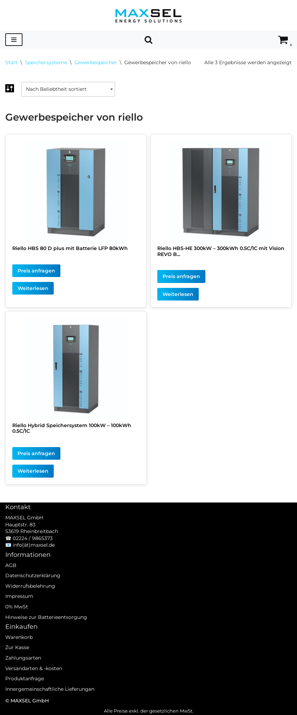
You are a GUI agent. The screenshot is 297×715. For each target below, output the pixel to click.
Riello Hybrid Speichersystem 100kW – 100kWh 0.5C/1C (71, 428)
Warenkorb (19, 644)
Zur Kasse (17, 655)
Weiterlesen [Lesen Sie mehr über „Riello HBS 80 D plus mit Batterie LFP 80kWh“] (33, 288)
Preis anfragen (36, 271)
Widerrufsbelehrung (30, 593)
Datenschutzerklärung (32, 583)
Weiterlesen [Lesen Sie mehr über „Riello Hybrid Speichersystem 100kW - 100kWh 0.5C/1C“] (33, 471)
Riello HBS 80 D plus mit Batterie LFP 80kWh (70, 248)
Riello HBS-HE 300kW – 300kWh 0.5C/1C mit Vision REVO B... (220, 251)
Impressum (19, 604)
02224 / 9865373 (33, 545)
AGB (10, 572)
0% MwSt (16, 614)
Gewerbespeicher (95, 62)
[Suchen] (148, 39)
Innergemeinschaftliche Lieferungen (49, 696)
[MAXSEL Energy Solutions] (148, 15)
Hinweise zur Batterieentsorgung (46, 624)
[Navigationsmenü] (13, 39)
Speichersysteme (46, 62)
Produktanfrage (24, 686)
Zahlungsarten (23, 665)
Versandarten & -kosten (33, 676)
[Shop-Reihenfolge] (68, 89)
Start (11, 62)
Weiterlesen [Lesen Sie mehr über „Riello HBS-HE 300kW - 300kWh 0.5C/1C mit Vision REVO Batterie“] (178, 294)
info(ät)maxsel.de (34, 552)
